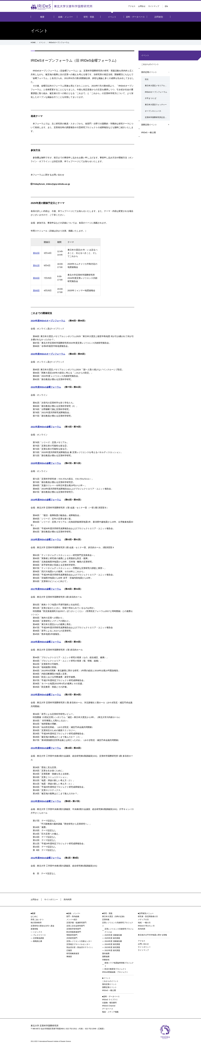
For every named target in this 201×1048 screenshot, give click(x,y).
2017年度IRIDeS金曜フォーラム (46, 589)
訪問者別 (159, 17)
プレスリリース (39, 935)
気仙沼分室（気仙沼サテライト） (80, 947)
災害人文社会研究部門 (75, 926)
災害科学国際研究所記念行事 (155, 116)
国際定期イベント (149, 123)
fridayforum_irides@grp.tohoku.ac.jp (51, 184)
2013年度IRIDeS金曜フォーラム (46, 801)
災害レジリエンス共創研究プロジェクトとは (119, 930)
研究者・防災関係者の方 (148, 916)
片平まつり (147, 98)
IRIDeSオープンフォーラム (154, 92)
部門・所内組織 (72, 916)
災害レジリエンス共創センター (79, 941)
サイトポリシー (52, 899)
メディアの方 (143, 919)
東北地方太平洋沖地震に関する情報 (152, 935)
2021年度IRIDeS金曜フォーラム (46, 426)
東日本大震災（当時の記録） (114, 916)
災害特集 (105, 919)
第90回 (36, 278)
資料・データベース (135, 17)
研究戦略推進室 (72, 953)
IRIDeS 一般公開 (148, 132)
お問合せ (141, 6)
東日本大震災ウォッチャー (154, 104)
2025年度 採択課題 (112, 938)
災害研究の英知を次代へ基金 (42, 926)
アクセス (131, 6)
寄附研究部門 (71, 935)
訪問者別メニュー (146, 913)
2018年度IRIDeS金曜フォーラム (46, 539)
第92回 (36, 253)
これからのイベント (150, 64)
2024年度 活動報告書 (113, 941)
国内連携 (105, 953)
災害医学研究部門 (73, 929)
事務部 (69, 956)
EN (166, 6)
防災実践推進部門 (73, 932)
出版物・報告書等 (109, 1003)
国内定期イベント (149, 73)
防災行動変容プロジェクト (115, 969)
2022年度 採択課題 (112, 950)
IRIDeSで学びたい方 (146, 926)
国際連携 (105, 956)
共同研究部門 (71, 938)
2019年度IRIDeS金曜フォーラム (46, 499)
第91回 (36, 265)
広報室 (69, 950)
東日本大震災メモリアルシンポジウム (156, 86)
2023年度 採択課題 (112, 947)
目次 (145, 80)
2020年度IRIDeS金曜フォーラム (46, 463)
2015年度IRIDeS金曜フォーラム (46, 694)
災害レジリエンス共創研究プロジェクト (117, 924)
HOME (33, 42)
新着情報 (34, 929)
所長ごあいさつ (37, 919)
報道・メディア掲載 (110, 1012)
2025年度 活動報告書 (113, 935)
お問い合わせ (143, 944)
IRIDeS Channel (108, 1006)
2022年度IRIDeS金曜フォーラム (46, 387)
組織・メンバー (65, 17)
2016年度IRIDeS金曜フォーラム (46, 642)
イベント (112, 17)
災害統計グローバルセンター (78, 944)
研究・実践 (89, 17)
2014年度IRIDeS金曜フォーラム (46, 748)
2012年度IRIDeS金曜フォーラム (46, 858)
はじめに (34, 916)
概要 (42, 17)
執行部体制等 (36, 923)
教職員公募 (37, 941)
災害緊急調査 (38, 938)
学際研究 (105, 960)
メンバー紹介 (71, 919)
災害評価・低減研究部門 (76, 923)
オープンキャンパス (151, 110)
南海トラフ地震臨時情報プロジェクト (119, 964)
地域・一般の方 (144, 923)
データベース (107, 1009)
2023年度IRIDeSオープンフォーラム (48, 354)
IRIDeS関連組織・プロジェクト (115, 972)
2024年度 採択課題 (112, 944)
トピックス (37, 932)
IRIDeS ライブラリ (110, 1000)
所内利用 (69, 899)
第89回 (36, 290)
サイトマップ (153, 6)
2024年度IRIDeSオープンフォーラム (48, 320)
